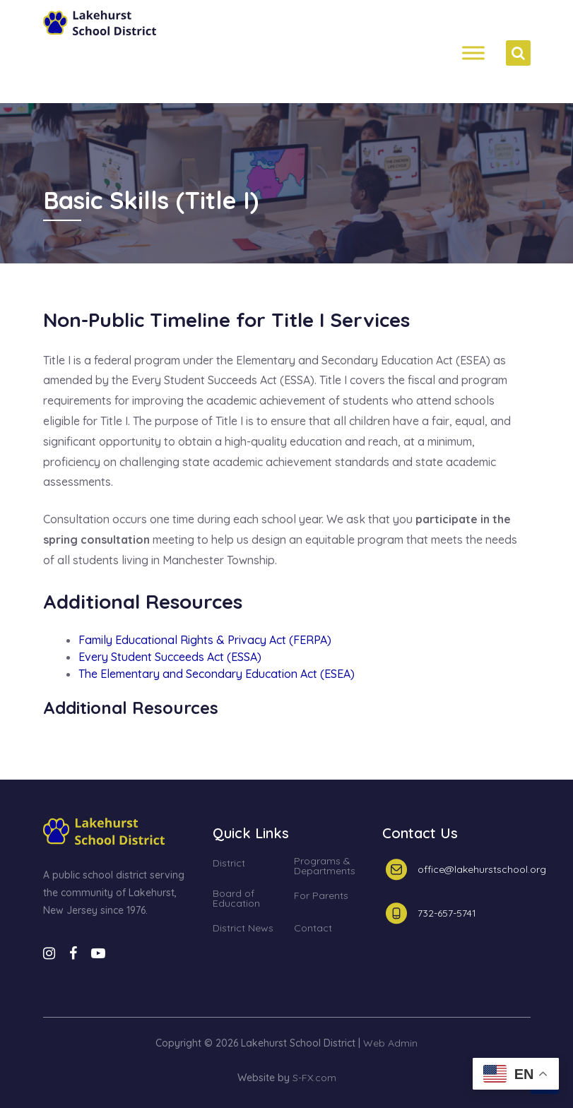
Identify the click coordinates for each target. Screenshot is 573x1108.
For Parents (321, 896)
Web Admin (390, 1043)
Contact (313, 928)
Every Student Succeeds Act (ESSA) (169, 657)
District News (243, 928)
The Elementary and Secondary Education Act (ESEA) (216, 674)
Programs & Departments (324, 866)
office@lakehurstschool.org (482, 869)
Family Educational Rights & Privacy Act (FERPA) (204, 640)
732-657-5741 (447, 913)
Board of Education (236, 899)
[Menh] (473, 53)
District (229, 863)
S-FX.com (314, 1077)
